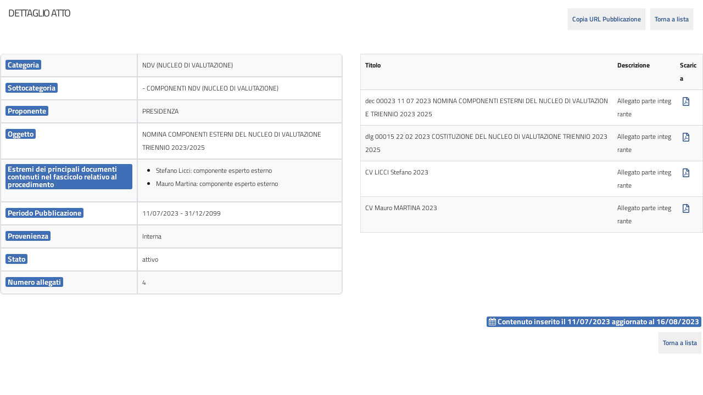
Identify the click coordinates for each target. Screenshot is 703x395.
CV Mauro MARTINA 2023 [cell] (401, 207)
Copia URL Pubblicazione (606, 19)
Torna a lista (672, 19)
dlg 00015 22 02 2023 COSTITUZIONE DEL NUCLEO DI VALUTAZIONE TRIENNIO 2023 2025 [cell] (486, 143)
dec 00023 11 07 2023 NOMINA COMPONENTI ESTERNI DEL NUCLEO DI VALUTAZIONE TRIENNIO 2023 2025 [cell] (486, 107)
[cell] (69, 65)
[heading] (39, 13)
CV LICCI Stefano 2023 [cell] (396, 172)
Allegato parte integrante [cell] (644, 107)
